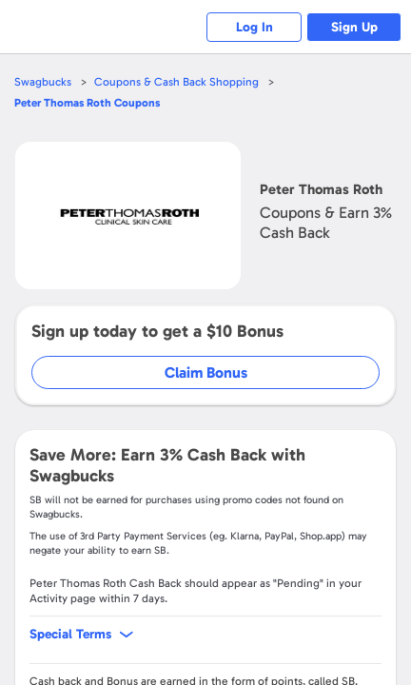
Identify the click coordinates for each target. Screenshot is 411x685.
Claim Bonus (206, 372)
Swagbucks (42, 81)
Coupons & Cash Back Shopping (176, 81)
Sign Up (354, 27)
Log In (254, 27)
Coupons (87, 102)
